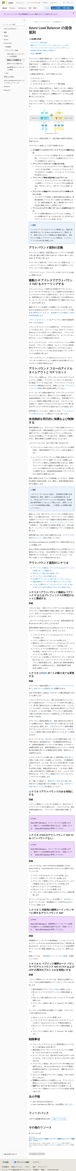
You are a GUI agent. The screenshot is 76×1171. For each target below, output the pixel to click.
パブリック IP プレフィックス (39, 320)
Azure (36, 22)
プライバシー (42, 1167)
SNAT (44, 672)
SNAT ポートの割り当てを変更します (46, 573)
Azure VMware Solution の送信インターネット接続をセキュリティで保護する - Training (51, 1139)
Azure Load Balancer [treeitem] (10, 29)
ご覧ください (69, 1104)
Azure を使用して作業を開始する (62, 8)
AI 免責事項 (5, 1167)
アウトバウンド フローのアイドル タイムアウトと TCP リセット (50, 48)
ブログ (27, 1167)
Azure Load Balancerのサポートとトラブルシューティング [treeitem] (14, 81)
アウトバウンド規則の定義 (38, 43)
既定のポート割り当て (56, 781)
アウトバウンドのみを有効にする (44, 576)
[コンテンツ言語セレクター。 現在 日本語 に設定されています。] (6, 1162)
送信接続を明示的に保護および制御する (42, 50)
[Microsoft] (3, 2)
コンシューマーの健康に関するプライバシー (15, 1170)
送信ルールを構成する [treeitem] (14, 60)
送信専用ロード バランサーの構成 (55, 956)
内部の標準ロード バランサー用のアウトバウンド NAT (52, 582)
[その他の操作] (72, 21)
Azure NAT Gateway (42, 828)
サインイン (70, 2)
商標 (42, 1170)
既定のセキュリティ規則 (37, 538)
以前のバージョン (16, 1167)
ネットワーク (45, 22)
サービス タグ (68, 535)
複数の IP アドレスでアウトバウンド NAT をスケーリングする (49, 45)
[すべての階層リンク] (30, 21)
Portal (47, 8)
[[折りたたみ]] (24, 20)
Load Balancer (57, 22)
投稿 (34, 1167)
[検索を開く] (64, 2)
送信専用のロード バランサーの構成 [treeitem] (15, 68)
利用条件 (36, 1170)
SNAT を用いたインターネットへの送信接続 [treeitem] (16, 55)
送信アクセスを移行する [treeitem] (14, 63)
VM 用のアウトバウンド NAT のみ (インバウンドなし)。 (52, 579)
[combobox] (13, 24)
